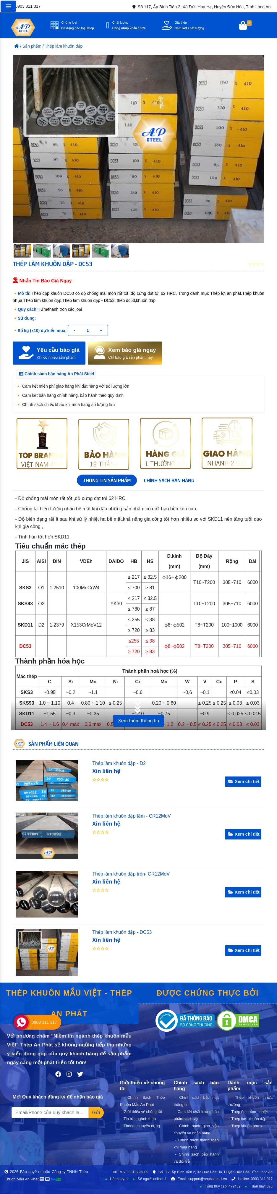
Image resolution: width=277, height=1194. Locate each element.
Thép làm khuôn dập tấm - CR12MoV (131, 815)
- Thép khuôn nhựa (245, 1126)
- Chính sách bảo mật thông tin (196, 1101)
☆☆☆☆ (100, 779)
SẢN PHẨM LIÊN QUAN (53, 743)
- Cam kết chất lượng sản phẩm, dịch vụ (196, 1115)
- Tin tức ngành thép (138, 1119)
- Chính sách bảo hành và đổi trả (196, 1158)
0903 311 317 (23, 6)
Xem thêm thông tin (138, 720)
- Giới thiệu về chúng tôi (141, 1111)
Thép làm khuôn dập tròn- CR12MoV (131, 873)
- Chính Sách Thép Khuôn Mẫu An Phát (142, 1101)
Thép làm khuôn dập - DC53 (122, 932)
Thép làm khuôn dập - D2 (119, 763)
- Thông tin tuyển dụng (140, 1126)
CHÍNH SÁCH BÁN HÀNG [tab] (169, 480)
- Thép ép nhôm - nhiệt (248, 1111)
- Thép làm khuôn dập (247, 1119)
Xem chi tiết (243, 781)
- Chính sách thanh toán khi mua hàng (196, 1143)
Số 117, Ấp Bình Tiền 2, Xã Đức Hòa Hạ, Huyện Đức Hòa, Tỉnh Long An (200, 7)
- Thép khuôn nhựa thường (250, 1101)
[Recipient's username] (50, 1112)
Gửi (96, 1112)
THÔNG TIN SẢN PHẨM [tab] (107, 480)
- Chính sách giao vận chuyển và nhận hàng (196, 1129)
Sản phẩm (31, 46)
